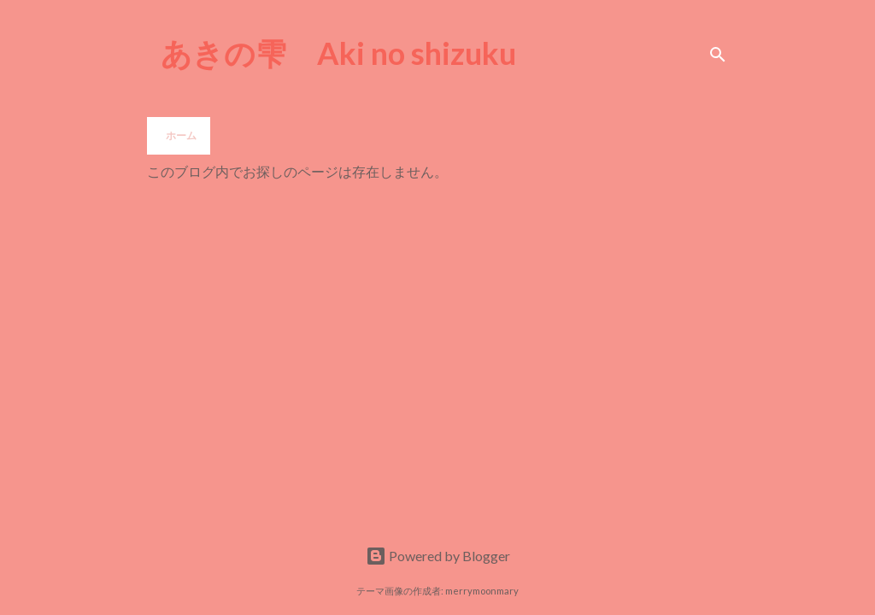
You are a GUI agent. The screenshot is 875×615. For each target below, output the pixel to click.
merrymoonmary (482, 590)
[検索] (718, 54)
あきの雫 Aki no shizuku (338, 53)
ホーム (181, 135)
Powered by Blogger (438, 556)
